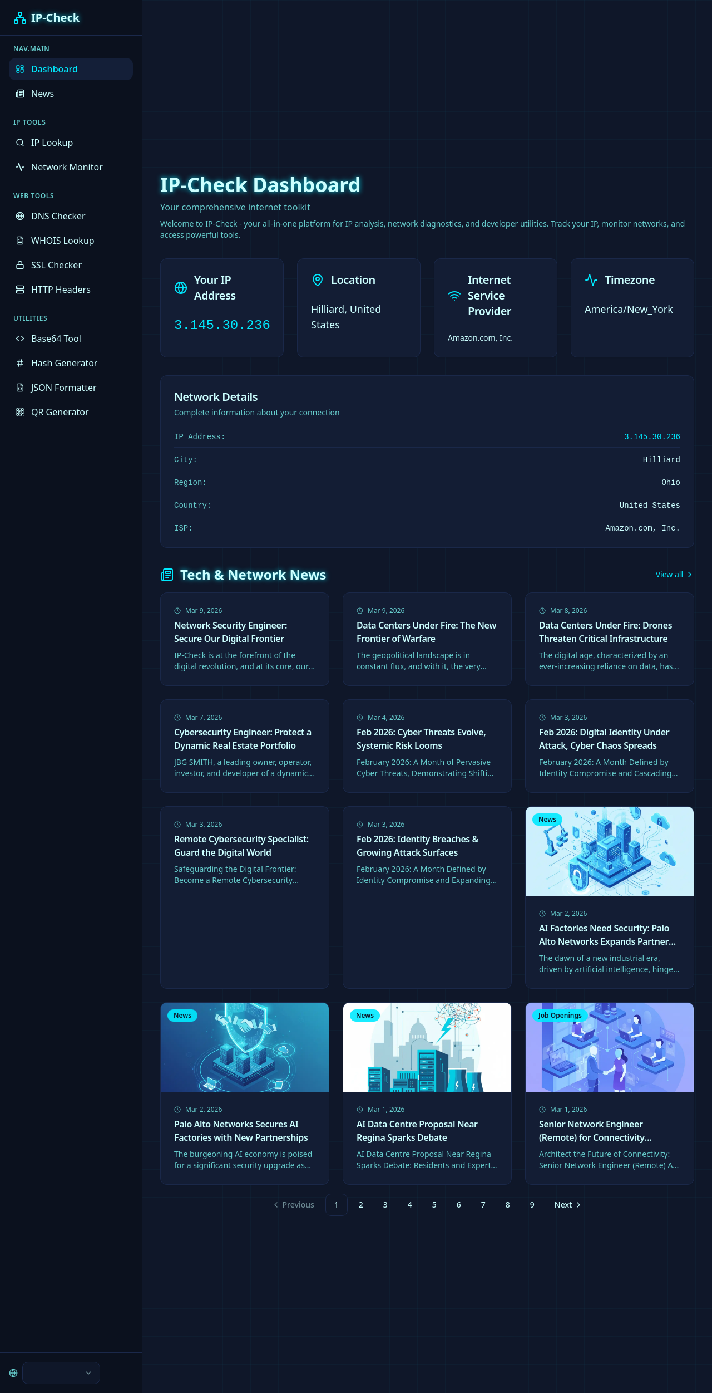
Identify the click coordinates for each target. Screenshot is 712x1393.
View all (675, 574)
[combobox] (61, 1373)
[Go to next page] (567, 1205)
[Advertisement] (356, 78)
